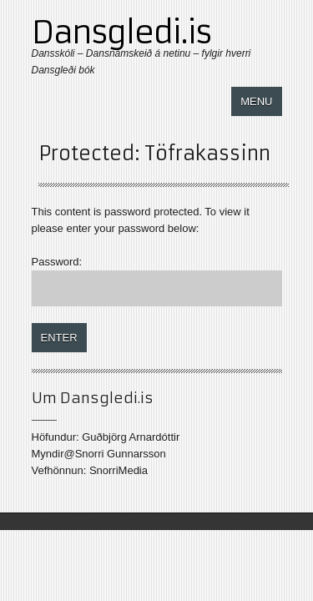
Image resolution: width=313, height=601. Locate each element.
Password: (157, 280)
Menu (256, 101)
